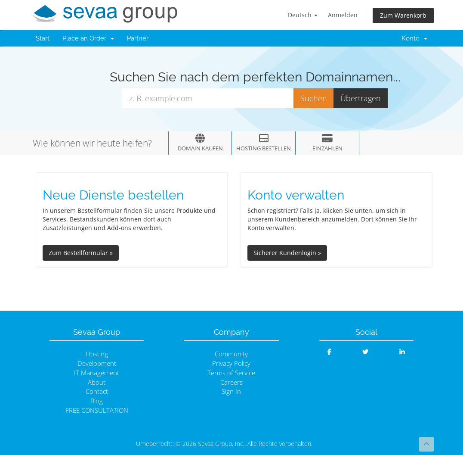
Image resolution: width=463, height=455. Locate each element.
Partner (137, 38)
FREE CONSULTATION (96, 410)
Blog (96, 401)
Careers (231, 382)
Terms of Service (231, 373)
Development (96, 363)
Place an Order (88, 38)
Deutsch (303, 15)
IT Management (96, 373)
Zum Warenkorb (403, 15)
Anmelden (343, 15)
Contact (97, 391)
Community (231, 354)
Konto (414, 38)
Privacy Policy (231, 363)
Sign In (231, 391)
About (96, 382)
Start (42, 38)
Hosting (97, 354)
